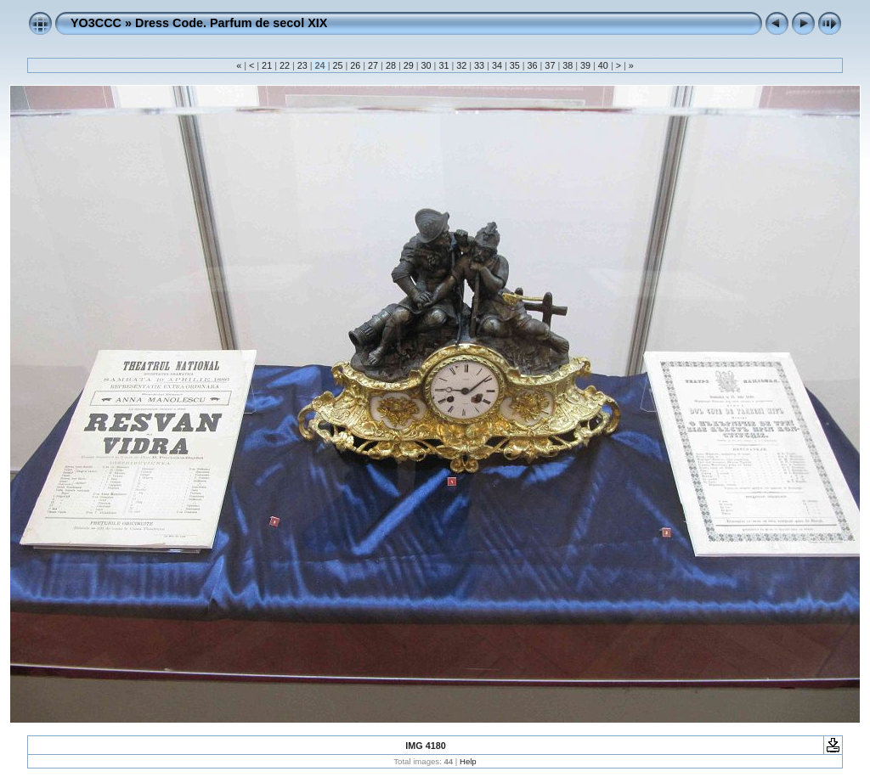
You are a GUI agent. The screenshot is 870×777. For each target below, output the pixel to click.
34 (497, 65)
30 (426, 65)
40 (603, 65)
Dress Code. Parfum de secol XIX (231, 23)
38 (567, 65)
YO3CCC (96, 23)
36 (532, 65)
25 (337, 65)
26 (355, 65)
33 (479, 65)
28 (390, 65)
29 (408, 65)
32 (461, 65)
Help (468, 761)
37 (549, 65)
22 (284, 65)
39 (585, 65)
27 (373, 65)
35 (515, 65)
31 (443, 65)
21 (266, 65)
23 (302, 65)
